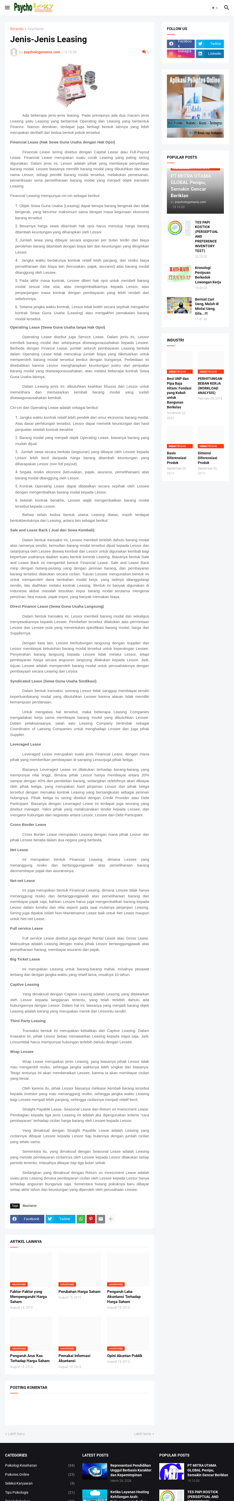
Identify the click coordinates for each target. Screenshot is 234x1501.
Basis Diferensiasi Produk (176, 458)
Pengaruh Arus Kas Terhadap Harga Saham (30, 1358)
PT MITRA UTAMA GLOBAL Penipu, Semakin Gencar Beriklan (207, 1470)
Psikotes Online (40, 1474)
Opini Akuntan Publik (124, 1356)
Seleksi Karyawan (40, 1483)
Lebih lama (142, 1434)
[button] (7, 8)
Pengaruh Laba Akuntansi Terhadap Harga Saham (124, 1296)
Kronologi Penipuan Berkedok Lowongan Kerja (208, 275)
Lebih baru (16, 1434)
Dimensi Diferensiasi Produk (207, 458)
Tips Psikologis (40, 1492)
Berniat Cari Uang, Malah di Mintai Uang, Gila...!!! (207, 306)
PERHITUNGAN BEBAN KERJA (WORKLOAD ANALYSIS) (210, 386)
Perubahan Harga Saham (79, 1291)
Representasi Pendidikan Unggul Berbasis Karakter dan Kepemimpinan (130, 1470)
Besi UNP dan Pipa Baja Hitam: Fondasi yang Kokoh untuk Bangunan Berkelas (179, 393)
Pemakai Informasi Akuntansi (74, 1358)
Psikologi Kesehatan (40, 1465)
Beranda (17, 29)
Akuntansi (36, 29)
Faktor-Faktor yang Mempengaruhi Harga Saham (28, 1296)
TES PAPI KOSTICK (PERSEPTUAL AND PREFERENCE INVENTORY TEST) (206, 236)
